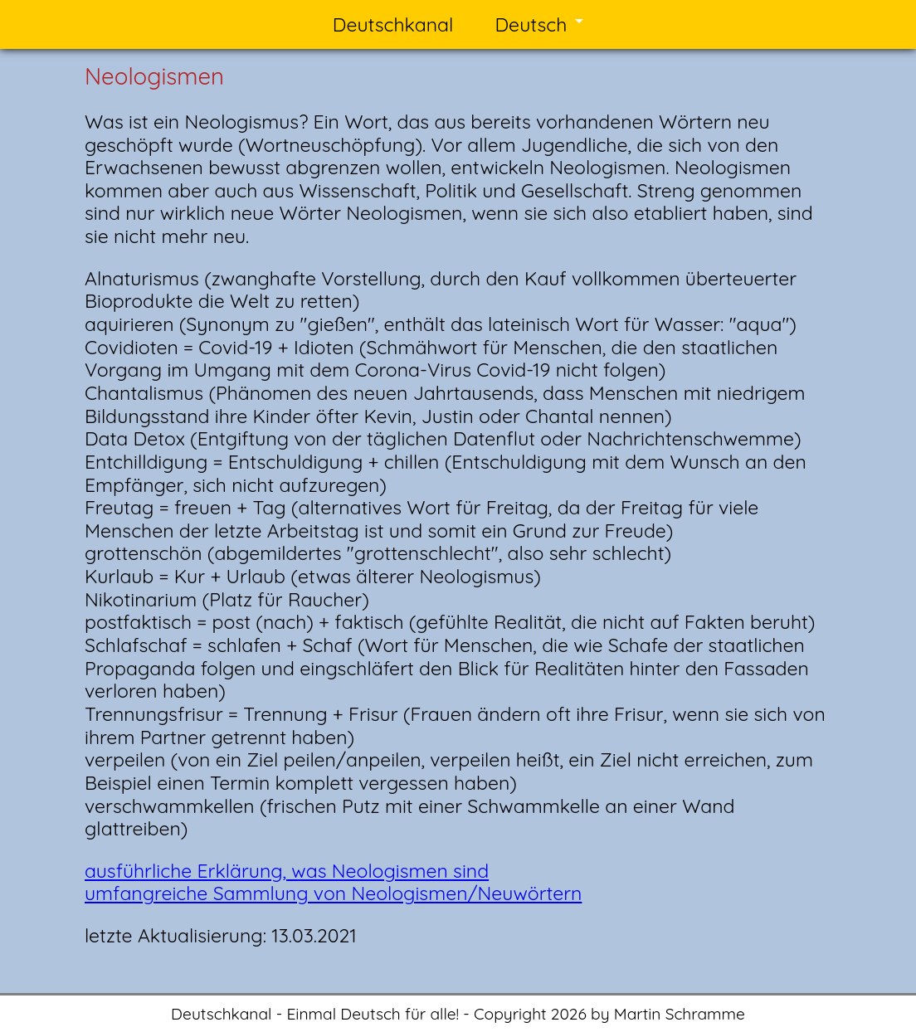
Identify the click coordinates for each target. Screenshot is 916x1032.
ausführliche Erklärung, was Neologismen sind (287, 871)
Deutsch (531, 24)
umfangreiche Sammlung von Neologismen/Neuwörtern (333, 893)
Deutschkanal (393, 24)
